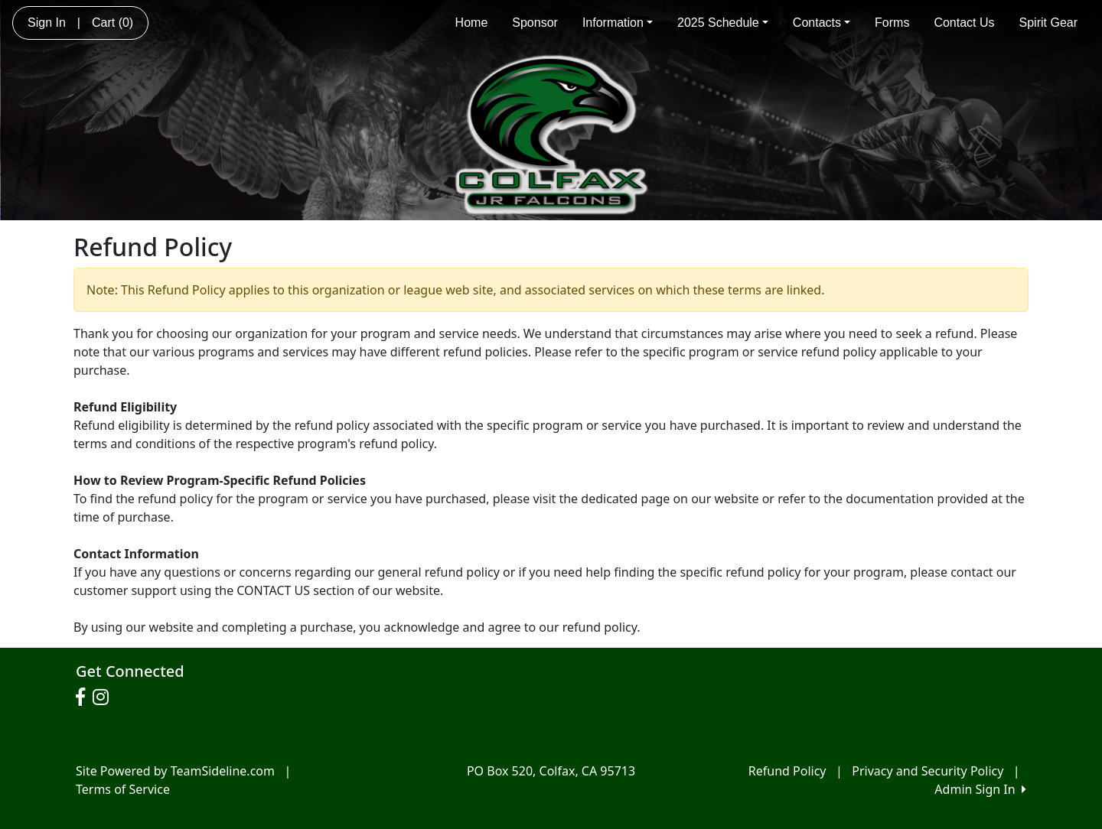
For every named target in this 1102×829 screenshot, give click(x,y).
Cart (112, 22)
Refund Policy (787, 770)
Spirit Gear (1048, 22)
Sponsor (535, 22)
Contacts (821, 22)
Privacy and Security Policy (927, 770)
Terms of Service (123, 789)
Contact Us (964, 22)
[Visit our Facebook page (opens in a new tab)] (84, 697)
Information (617, 22)
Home (471, 22)
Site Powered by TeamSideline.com (175, 770)
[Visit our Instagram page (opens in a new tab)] (104, 697)
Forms (892, 22)
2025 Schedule (722, 22)
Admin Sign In (980, 789)
